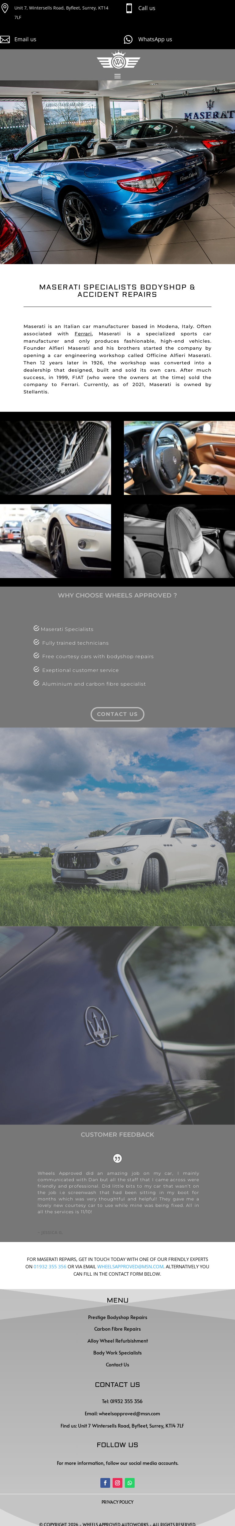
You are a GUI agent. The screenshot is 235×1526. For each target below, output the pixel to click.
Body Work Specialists (117, 1352)
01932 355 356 (50, 1266)
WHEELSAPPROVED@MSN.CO (128, 1266)
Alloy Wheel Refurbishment (118, 1340)
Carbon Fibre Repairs (117, 1328)
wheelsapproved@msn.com (129, 1413)
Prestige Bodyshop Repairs (117, 1317)
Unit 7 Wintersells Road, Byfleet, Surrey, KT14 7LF (130, 1425)
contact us (117, 714)
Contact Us (117, 1364)
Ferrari (83, 334)
